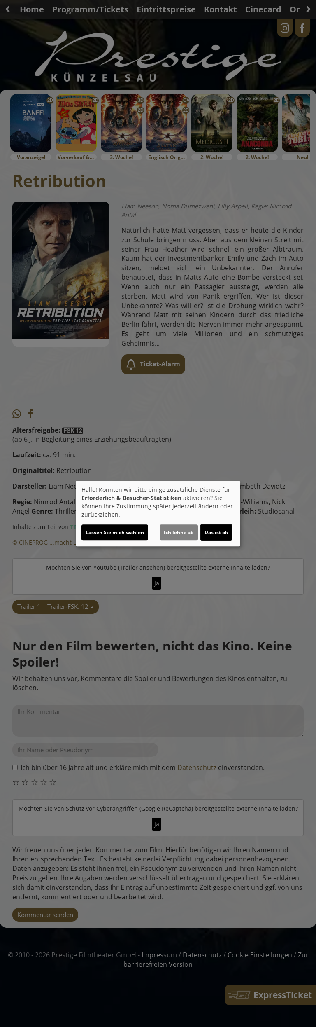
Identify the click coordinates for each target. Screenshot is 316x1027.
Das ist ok (216, 532)
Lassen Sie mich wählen (115, 532)
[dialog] (158, 514)
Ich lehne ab (179, 532)
